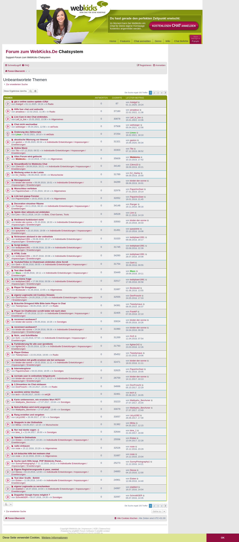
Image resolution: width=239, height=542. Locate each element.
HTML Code (20, 253)
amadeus (20, 111)
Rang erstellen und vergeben (29, 414)
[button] (165, 93)
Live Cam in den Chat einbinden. (31, 117)
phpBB (75, 531)
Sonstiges (62, 322)
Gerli (18, 264)
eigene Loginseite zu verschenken (32, 486)
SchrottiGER (22, 497)
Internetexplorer (22, 368)
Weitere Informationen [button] (54, 537)
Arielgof (19, 104)
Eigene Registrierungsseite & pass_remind (36, 469)
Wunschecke (57, 175)
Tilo (17, 150)
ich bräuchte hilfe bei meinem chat (32, 453)
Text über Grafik (22, 270)
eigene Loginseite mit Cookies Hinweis (34, 295)
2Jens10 (20, 166)
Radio (50, 104)
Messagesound (22, 180)
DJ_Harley (21, 175)
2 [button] (154, 92)
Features (125, 41)
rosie (18, 448)
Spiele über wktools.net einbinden (32, 212)
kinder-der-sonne (24, 182)
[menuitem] (25, 65)
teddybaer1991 (23, 239)
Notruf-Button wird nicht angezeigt (32, 407)
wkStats (50, 134)
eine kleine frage (22, 279)
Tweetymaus (22, 306)
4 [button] (161, 92)
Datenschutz (104, 529)
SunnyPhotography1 (26, 463)
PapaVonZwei (22, 191)
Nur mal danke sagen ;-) (26, 430)
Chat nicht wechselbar (26, 124)
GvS (18, 338)
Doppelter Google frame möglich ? (32, 495)
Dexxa (19, 472)
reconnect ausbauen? (25, 319)
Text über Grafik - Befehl (27, 478)
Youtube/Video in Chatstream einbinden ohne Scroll (41, 262)
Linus (18, 134)
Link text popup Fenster (26, 196)
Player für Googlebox (25, 287)
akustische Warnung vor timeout (31, 139)
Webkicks (21, 159)
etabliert (19, 489)
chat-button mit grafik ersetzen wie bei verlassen (39, 360)
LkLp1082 (20, 417)
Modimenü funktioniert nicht (29, 219)
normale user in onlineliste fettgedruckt (34, 376)
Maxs (18, 273)
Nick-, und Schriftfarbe (26, 335)
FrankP (19, 313)
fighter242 (20, 346)
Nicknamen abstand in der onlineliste (33, 236)
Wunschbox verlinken (25, 188)
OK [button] (223, 537)
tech (18, 394)
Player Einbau (21, 352)
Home (113, 41)
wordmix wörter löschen (27, 392)
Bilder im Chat (21, 228)
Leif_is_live (21, 119)
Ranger (19, 206)
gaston (19, 142)
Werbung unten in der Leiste (29, 172)
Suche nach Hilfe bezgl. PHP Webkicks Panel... (38, 461)
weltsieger (20, 127)
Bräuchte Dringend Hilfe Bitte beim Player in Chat (40, 303)
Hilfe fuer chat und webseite (28, 109)
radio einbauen (22, 446)
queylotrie (20, 230)
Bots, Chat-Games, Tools (56, 214)
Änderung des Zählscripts (27, 132)
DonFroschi (21, 297)
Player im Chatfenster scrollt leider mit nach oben (40, 311)
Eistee (19, 440)
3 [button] (158, 92)
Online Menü (20, 148)
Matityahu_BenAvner (26, 402)
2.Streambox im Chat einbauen (30, 384)
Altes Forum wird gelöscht (28, 156)
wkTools (54, 127)
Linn (18, 214)
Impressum (87, 529)
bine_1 (19, 432)
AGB (95, 529)
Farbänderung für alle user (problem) (33, 344)
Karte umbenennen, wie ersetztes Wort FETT (37, 399)
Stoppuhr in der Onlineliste (28, 422)
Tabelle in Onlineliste (25, 437)
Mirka (18, 425)
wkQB (47, 394)
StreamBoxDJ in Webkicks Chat (30, 164)
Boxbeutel (20, 290)
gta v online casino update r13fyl (31, 101)
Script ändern (21, 245)
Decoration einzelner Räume (29, 203)
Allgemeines (57, 119)
